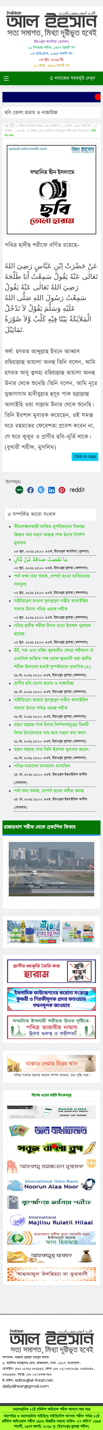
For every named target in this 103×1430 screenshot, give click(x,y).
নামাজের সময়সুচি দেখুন (72, 78)
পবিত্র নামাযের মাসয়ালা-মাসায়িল (50, 774)
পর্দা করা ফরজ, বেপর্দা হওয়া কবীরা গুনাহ (50, 799)
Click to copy (85, 456)
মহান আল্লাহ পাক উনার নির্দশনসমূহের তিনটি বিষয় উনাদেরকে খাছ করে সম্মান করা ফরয (51, 733)
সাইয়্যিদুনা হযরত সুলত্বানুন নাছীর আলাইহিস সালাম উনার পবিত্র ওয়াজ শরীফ (51, 609)
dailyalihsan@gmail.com (25, 1386)
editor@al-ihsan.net (34, 1380)
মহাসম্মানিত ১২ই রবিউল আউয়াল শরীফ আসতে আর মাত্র (51, 1418)
